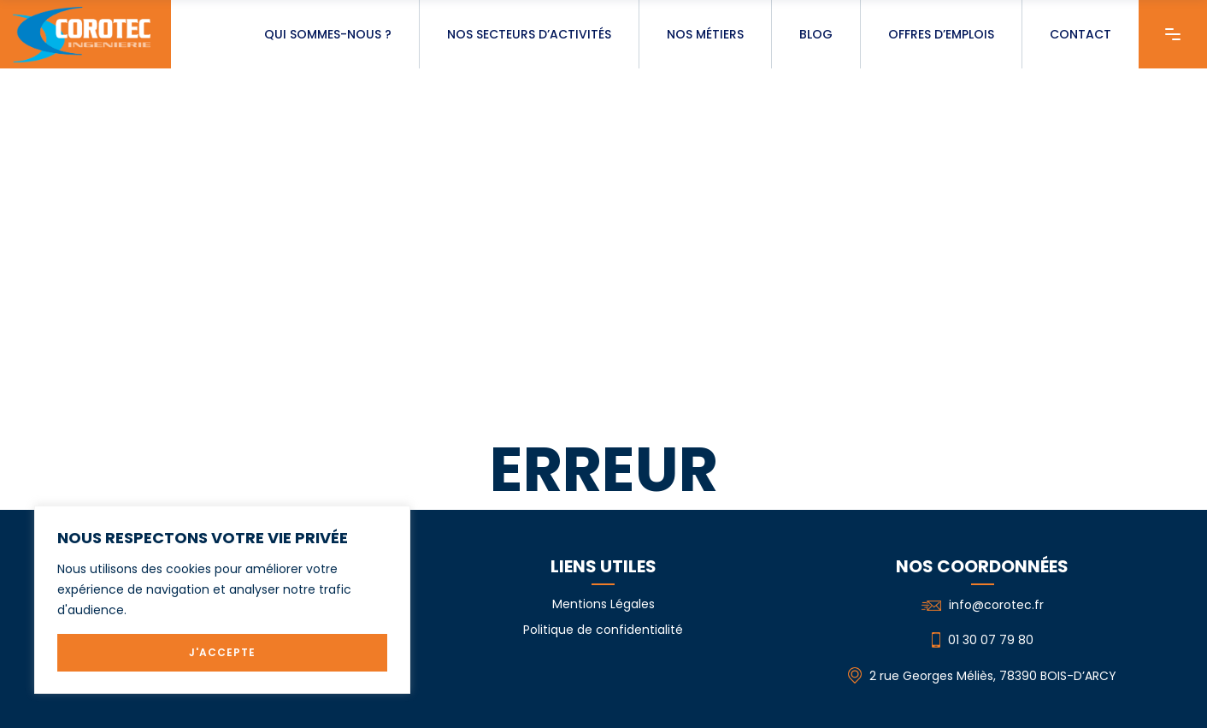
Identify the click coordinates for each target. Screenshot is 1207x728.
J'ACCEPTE (222, 652)
